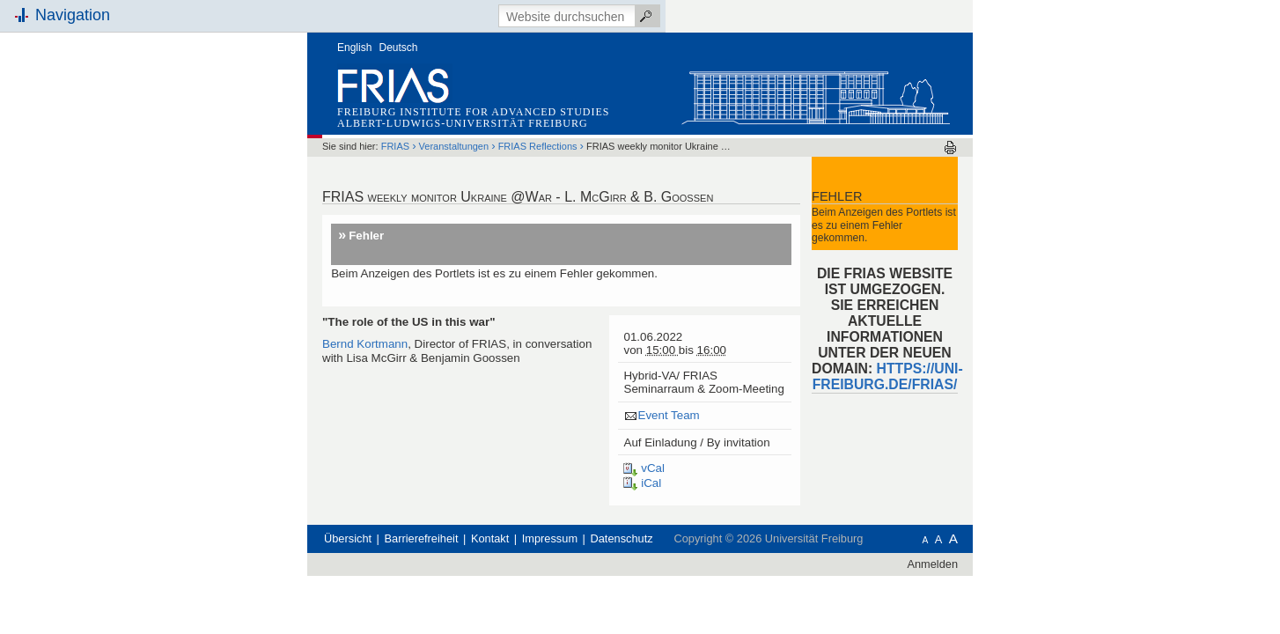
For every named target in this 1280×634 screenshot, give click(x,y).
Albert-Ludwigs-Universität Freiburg (571, 91)
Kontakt (599, 523)
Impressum (659, 523)
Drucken (1059, 114)
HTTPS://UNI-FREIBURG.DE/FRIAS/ (997, 343)
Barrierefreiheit (531, 523)
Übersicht (457, 523)
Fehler (475, 203)
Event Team (777, 382)
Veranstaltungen (563, 113)
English (463, 15)
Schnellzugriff (241, 200)
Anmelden (1041, 548)
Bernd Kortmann (474, 311)
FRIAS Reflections (647, 113)
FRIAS (504, 113)
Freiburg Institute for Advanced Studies (582, 79)
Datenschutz (731, 523)
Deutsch (508, 15)
